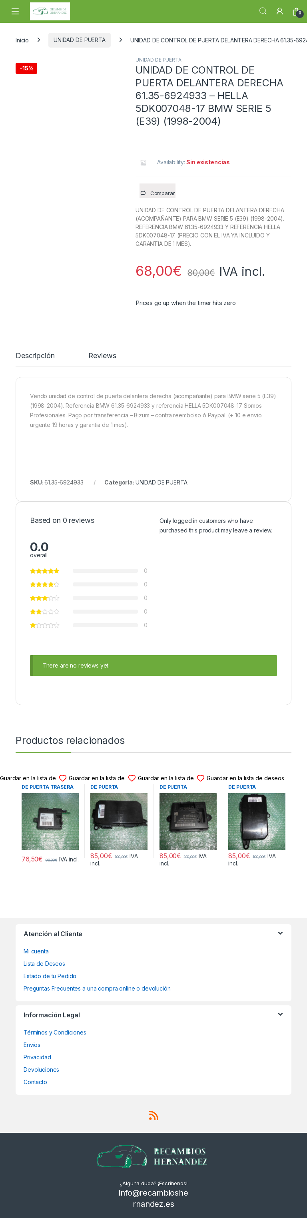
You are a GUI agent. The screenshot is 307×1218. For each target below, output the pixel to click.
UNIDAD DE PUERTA (80, 39)
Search (263, 11)
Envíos (32, 1044)
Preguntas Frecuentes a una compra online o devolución (97, 988)
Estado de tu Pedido (50, 976)
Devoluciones (41, 1069)
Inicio (22, 39)
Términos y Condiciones (55, 1032)
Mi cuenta (36, 951)
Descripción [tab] (35, 356)
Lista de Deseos (44, 963)
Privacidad (37, 1057)
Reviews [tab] (102, 356)
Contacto (35, 1081)
